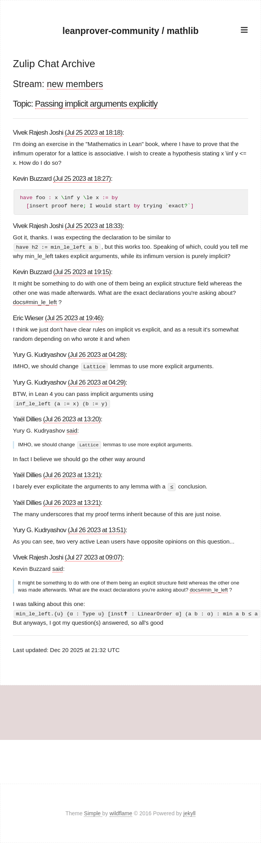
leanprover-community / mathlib (130, 31)
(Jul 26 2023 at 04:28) (97, 354)
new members (75, 84)
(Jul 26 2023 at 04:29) (97, 382)
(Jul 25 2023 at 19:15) (82, 272)
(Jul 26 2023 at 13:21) (72, 474)
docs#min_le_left (35, 302)
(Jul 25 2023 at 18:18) (94, 132)
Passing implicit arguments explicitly (96, 104)
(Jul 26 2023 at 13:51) (97, 529)
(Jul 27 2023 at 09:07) (94, 556)
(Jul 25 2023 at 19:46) (74, 318)
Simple (93, 813)
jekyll (189, 813)
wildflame (121, 813)
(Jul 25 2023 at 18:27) (82, 178)
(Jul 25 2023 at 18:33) (94, 226)
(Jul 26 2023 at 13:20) (72, 418)
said (72, 429)
